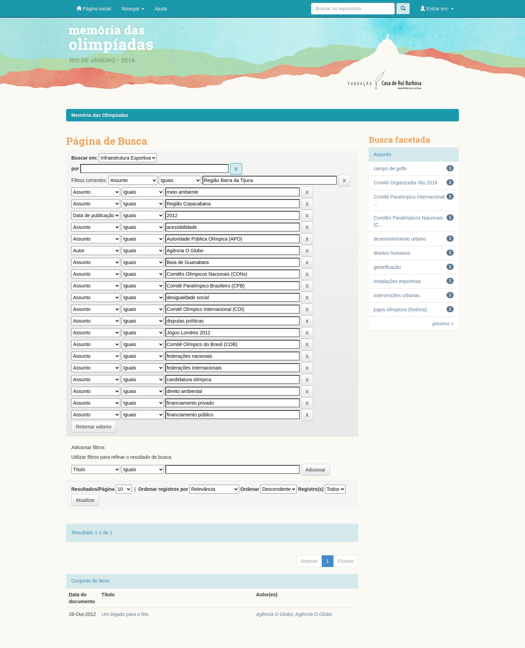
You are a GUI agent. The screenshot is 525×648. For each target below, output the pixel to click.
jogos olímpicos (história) (400, 309)
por (75, 168)
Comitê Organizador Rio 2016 (406, 182)
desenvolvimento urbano (400, 239)
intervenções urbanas (397, 295)
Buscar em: (84, 158)
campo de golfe (390, 168)
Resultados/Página (92, 489)
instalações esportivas (397, 281)
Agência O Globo (274, 614)
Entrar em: (437, 8)
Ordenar (249, 489)
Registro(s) (310, 489)
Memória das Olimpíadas (99, 115)
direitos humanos (392, 253)
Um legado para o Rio (125, 614)
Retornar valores (94, 426)
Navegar (132, 8)
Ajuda (161, 8)
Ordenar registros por (163, 489)
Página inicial (93, 8)
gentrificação (387, 267)
